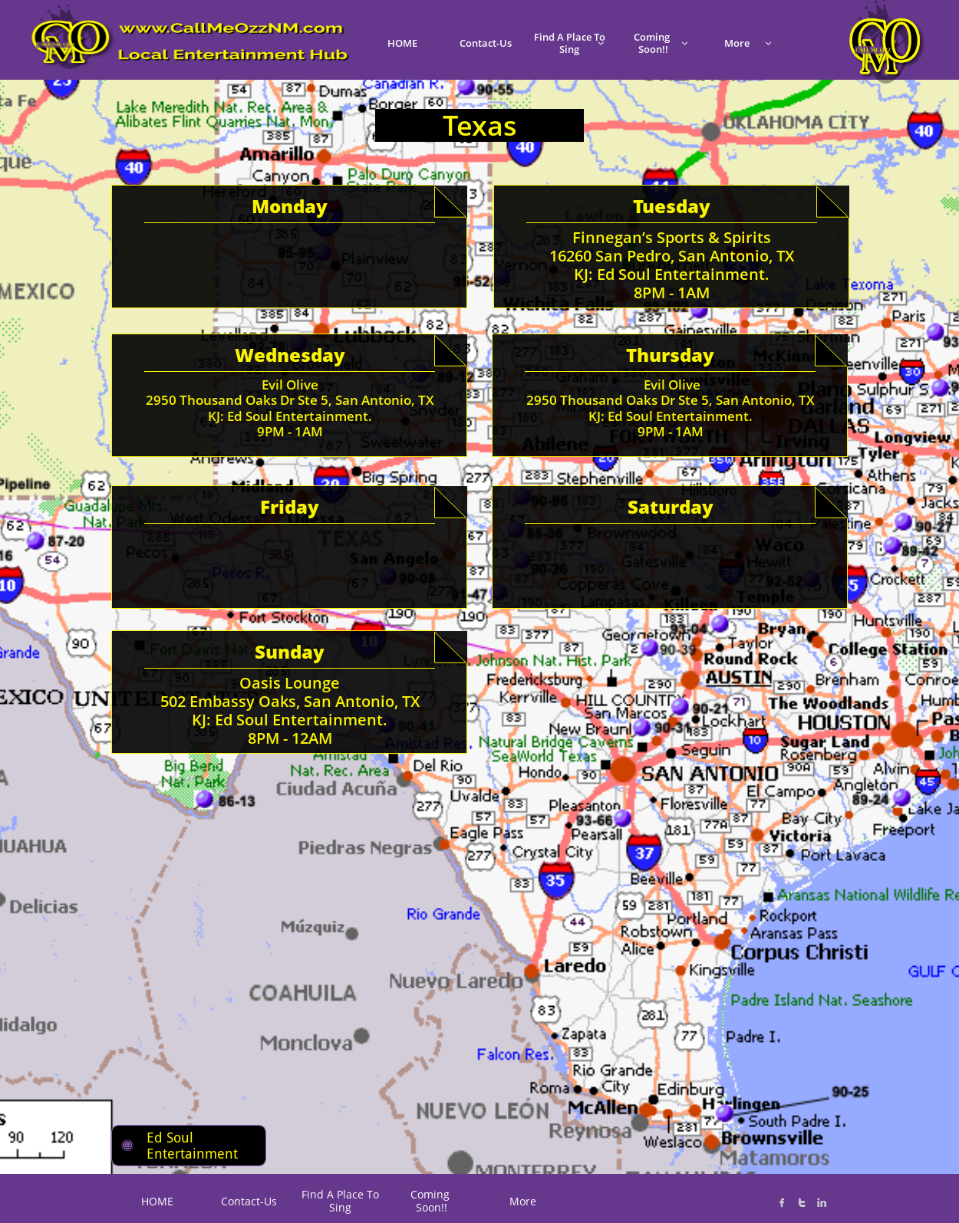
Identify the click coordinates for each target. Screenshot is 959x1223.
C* (615, 1195)
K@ (661, 1193)
